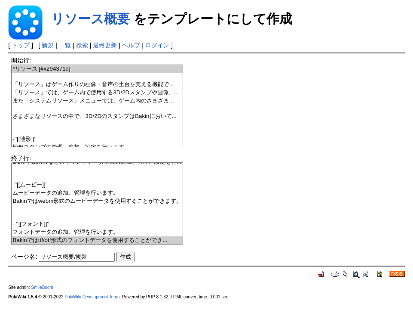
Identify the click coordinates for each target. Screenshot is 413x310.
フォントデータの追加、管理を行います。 (97, 232)
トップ (21, 45)
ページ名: (24, 256)
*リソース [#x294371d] (97, 69)
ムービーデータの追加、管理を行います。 (97, 193)
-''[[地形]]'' (97, 139)
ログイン (157, 45)
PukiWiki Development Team (91, 296)
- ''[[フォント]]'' (97, 224)
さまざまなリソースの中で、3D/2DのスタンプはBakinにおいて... (97, 116)
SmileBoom (42, 287)
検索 (82, 45)
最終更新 (105, 45)
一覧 (65, 45)
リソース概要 (90, 19)
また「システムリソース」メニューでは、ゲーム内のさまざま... (97, 101)
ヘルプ (131, 45)
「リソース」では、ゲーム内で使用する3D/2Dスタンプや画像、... (97, 93)
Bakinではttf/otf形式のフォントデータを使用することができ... (97, 240)
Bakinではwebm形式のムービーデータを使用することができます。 (97, 201)
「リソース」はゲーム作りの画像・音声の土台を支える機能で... (97, 85)
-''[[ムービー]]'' (97, 185)
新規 (48, 45)
